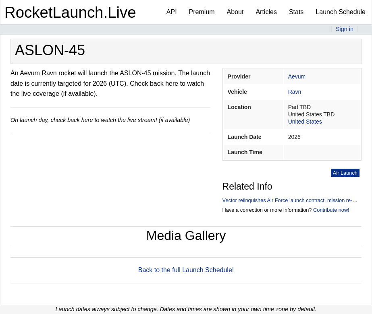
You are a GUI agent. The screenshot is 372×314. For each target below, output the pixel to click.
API (171, 11)
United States (305, 121)
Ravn (294, 92)
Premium (202, 11)
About (235, 11)
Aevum (297, 76)
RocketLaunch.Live (70, 12)
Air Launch (345, 173)
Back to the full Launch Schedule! (186, 269)
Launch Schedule (341, 11)
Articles (266, 11)
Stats (296, 11)
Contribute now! (331, 210)
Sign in (344, 29)
